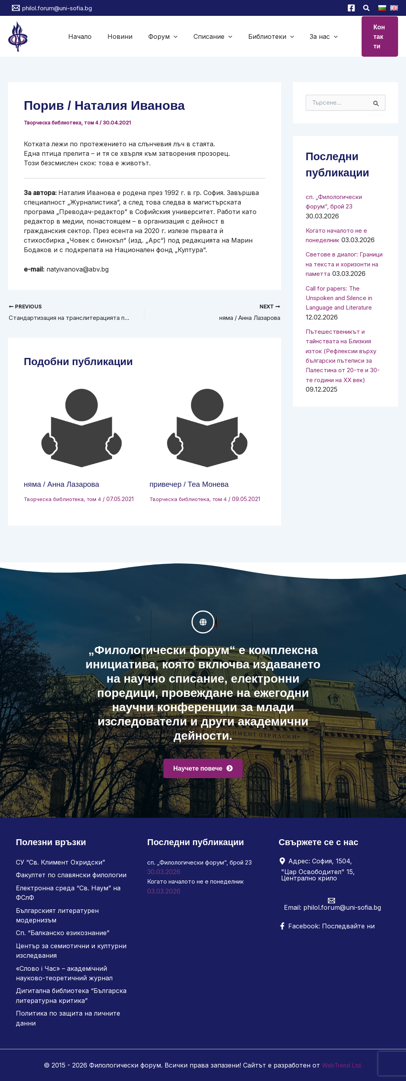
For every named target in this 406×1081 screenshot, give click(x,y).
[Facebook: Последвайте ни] (327, 928)
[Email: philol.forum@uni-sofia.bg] (331, 906)
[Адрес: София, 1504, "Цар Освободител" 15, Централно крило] (331, 872)
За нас (300, 36)
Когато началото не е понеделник (201, 884)
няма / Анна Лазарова (64, 484)
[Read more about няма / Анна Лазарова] (82, 428)
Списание (208, 36)
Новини (134, 36)
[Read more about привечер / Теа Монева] (207, 428)
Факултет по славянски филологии (71, 877)
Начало (103, 36)
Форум (167, 36)
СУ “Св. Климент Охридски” (60, 865)
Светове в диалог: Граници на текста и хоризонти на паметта (342, 262)
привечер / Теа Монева (191, 484)
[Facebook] (351, 8)
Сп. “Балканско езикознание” (62, 934)
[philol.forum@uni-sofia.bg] (52, 8)
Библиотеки (257, 36)
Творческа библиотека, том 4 (63, 122)
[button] (366, 9)
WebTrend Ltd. (342, 1065)
